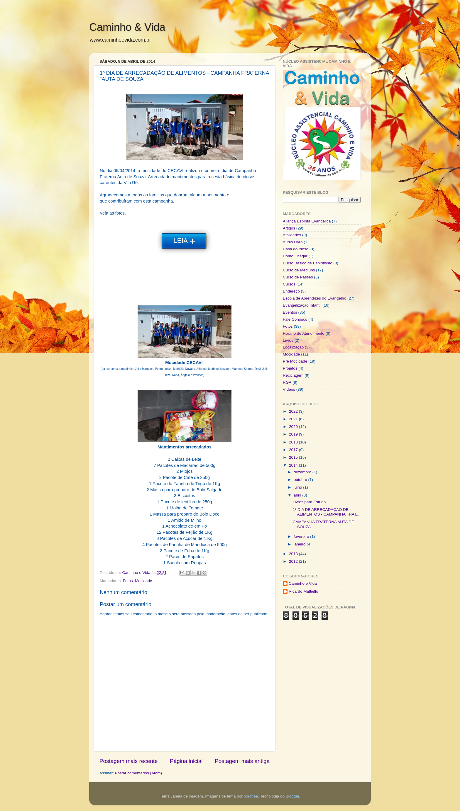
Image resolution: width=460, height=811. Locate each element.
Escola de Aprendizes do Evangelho (314, 298)
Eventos (290, 312)
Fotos (128, 581)
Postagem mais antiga (242, 761)
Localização (293, 347)
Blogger (292, 796)
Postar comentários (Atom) (138, 773)
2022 (294, 411)
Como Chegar (295, 256)
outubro (301, 479)
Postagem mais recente (128, 761)
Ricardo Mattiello (303, 591)
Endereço (291, 291)
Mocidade (143, 581)
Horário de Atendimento (303, 333)
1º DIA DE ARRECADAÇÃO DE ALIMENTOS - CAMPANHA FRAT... (326, 511)
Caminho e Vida (303, 583)
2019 (294, 434)
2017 (294, 450)
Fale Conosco (295, 319)
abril (298, 495)
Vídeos (289, 389)
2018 (294, 442)
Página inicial (186, 761)
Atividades (292, 235)
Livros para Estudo (309, 502)
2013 (294, 554)
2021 (294, 419)
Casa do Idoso (295, 249)
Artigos (289, 228)
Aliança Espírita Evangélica (307, 221)
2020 (294, 426)
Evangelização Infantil (302, 305)
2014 (294, 465)
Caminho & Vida (127, 27)
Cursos (289, 284)
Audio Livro (293, 242)
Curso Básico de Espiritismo (307, 263)
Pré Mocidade (295, 361)
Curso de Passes (298, 277)
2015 (294, 457)
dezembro (303, 472)
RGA (287, 382)
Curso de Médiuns (299, 270)
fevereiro (302, 536)
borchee (251, 796)
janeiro (300, 544)
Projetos (290, 368)
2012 (294, 561)
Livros (288, 340)
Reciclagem (293, 375)
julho (298, 487)
